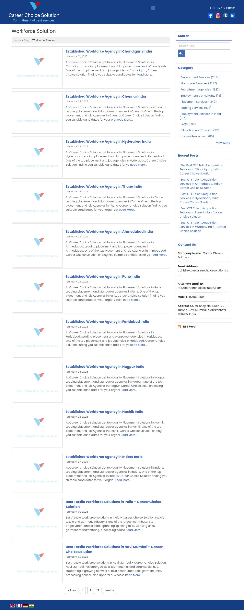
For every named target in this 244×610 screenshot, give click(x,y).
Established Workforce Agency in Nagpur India (105, 366)
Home (17, 40)
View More (223, 143)
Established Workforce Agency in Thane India (104, 186)
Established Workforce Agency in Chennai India (106, 96)
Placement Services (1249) (199, 102)
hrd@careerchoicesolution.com (199, 288)
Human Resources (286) (197, 136)
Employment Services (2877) (200, 77)
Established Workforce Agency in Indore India (104, 456)
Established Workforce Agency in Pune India (103, 276)
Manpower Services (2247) (199, 83)
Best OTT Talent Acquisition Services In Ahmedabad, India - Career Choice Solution (201, 184)
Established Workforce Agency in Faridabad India (107, 321)
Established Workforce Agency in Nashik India (105, 411)
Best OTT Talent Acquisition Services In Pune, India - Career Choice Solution (201, 212)
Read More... (145, 75)
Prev (72, 590)
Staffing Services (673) (196, 108)
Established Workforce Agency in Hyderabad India (108, 141)
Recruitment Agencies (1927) (200, 89)
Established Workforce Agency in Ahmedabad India (109, 231)
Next (109, 590)
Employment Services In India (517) (200, 116)
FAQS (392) (188, 124)
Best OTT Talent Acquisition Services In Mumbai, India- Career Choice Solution (203, 227)
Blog (26, 40)
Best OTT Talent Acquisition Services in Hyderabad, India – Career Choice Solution (200, 198)
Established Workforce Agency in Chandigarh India (109, 51)
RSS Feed (189, 327)
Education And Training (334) (201, 130)
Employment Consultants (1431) (202, 96)
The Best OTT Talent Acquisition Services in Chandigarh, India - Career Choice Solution (201, 169)
